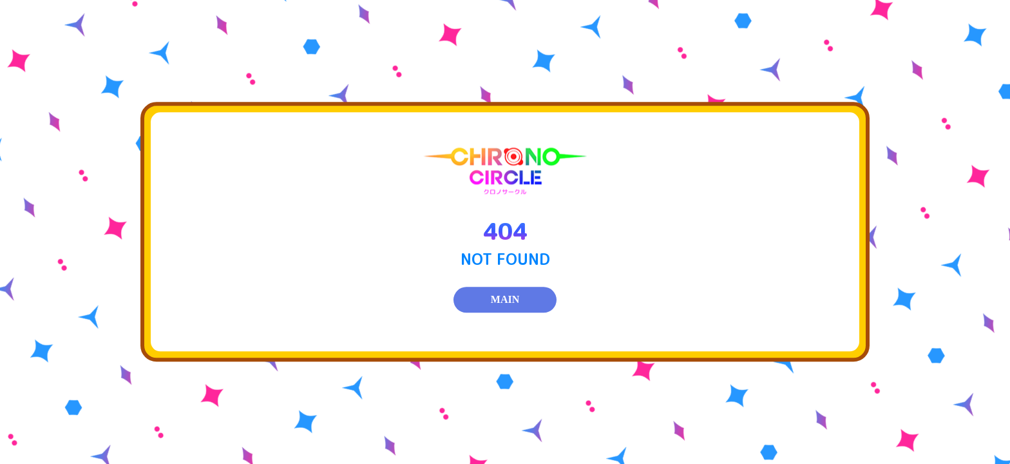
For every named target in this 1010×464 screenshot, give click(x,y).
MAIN (505, 300)
